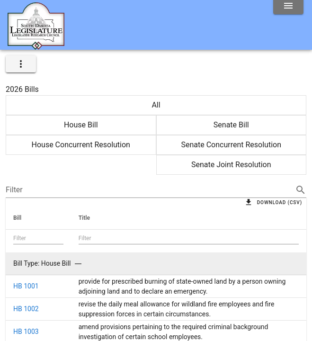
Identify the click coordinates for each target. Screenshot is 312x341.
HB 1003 (26, 331)
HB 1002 (26, 309)
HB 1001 (26, 286)
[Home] (36, 46)
